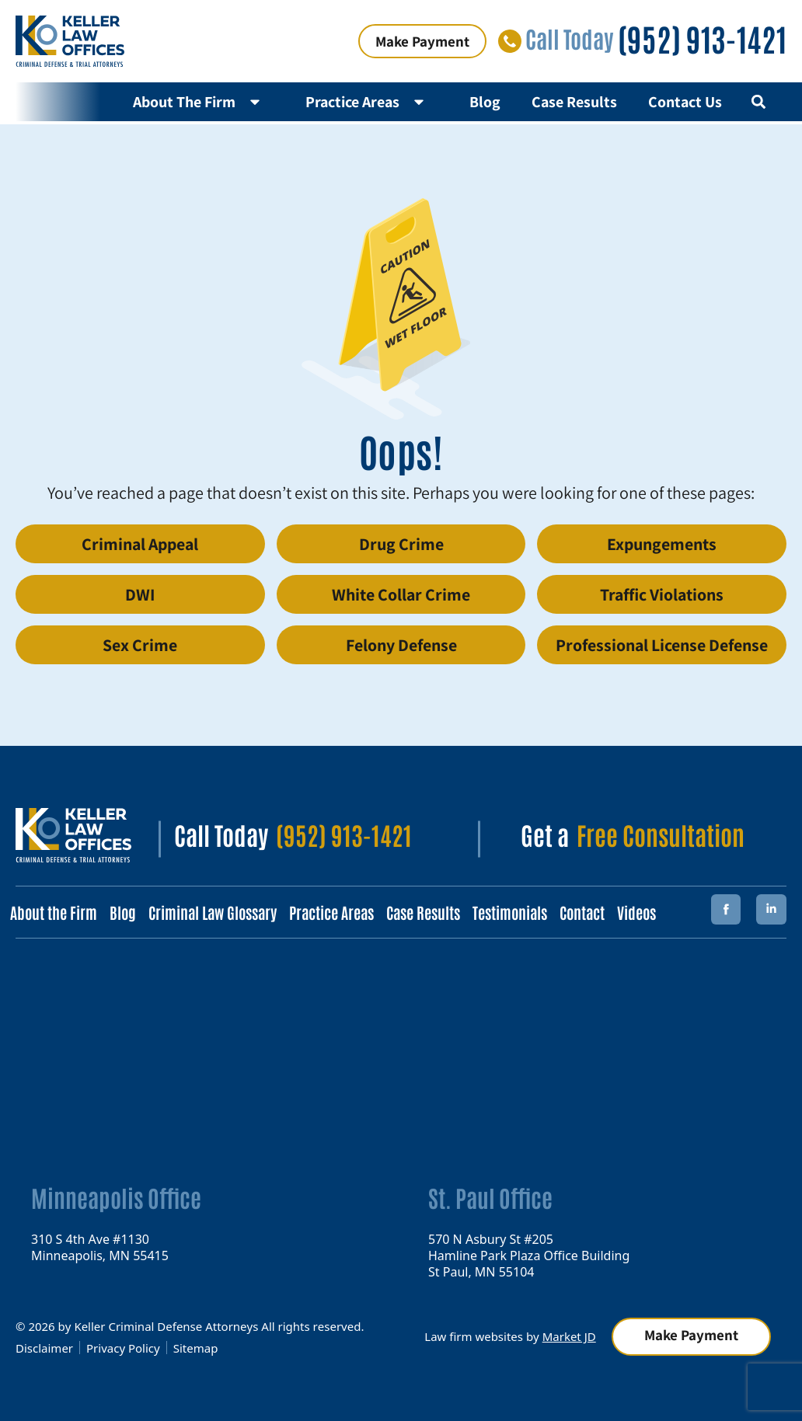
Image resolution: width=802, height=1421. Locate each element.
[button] (758, 101)
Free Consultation (660, 834)
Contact (582, 912)
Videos (636, 912)
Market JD (569, 1336)
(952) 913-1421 (702, 38)
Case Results (574, 102)
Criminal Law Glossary (212, 912)
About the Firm (53, 912)
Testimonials (509, 912)
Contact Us (685, 102)
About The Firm (203, 102)
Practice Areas (371, 102)
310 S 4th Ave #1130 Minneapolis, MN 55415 (100, 1246)
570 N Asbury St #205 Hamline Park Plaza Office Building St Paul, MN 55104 (528, 1255)
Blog (484, 102)
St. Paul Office (490, 1197)
